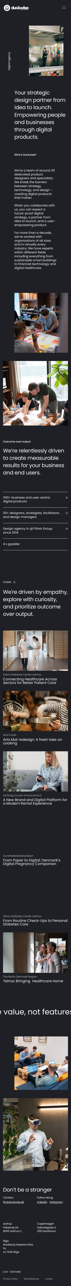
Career (49, 1279)
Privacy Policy (10, 1279)
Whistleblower (31, 1279)
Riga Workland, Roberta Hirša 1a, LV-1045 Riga (18, 1246)
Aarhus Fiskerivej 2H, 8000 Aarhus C (12, 1228)
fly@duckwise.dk (13, 1202)
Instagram (56, 1202)
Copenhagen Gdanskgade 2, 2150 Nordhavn (46, 1228)
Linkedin (42, 1202)
